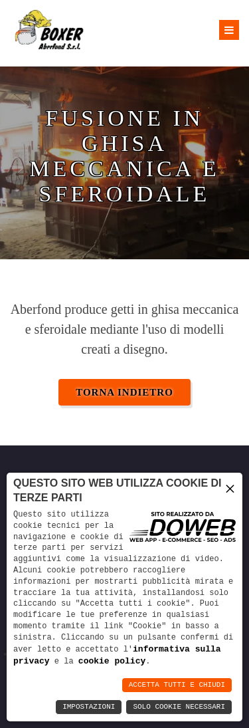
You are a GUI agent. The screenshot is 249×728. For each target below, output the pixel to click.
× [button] (230, 487)
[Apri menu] (229, 30)
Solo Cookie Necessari (179, 707)
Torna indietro (124, 392)
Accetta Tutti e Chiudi (177, 685)
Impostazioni (88, 707)
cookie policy (111, 661)
